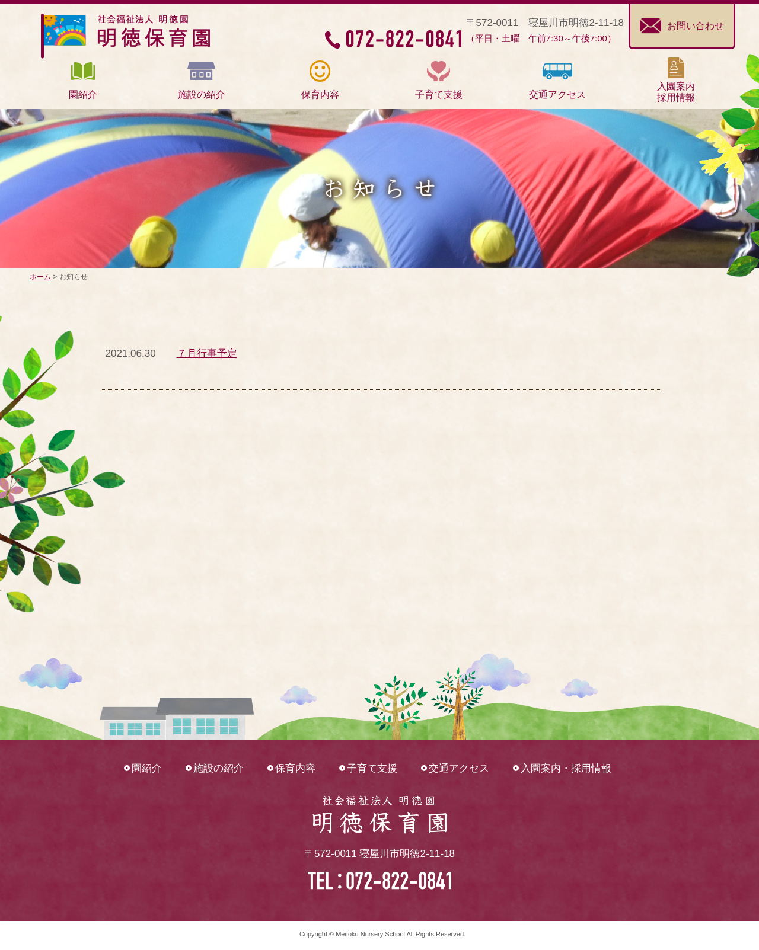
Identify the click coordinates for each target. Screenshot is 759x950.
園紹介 (147, 768)
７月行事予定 (207, 353)
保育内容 (295, 768)
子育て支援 (372, 768)
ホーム (40, 277)
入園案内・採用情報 (566, 768)
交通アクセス (459, 768)
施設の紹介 (218, 768)
